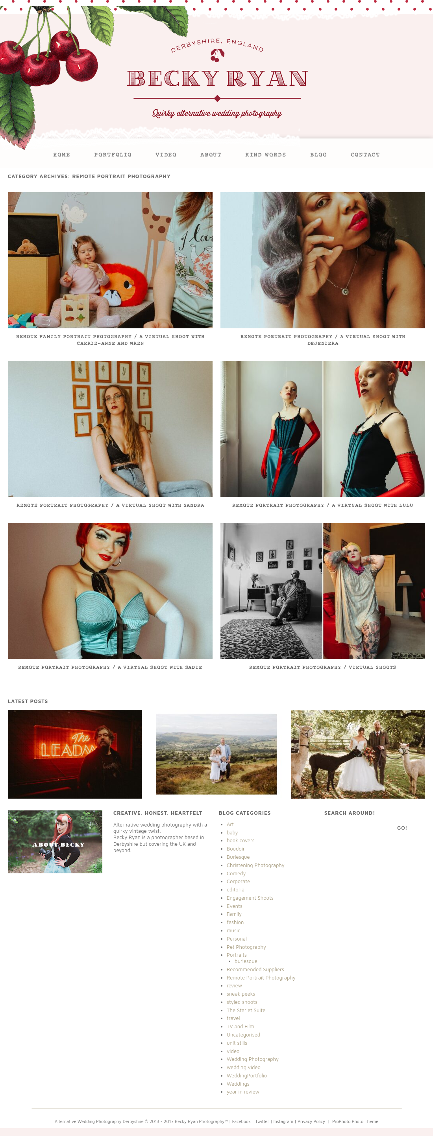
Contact (365, 155)
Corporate (238, 881)
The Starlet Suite (246, 1010)
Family (234, 914)
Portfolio (113, 155)
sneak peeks (241, 994)
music (233, 930)
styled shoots (242, 1002)
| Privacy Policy (309, 1121)
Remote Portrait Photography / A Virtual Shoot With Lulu (322, 506)
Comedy (236, 873)
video (233, 1051)
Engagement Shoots (250, 898)
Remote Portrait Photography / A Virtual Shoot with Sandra (110, 506)
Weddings (238, 1084)
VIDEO (166, 155)
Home (61, 155)
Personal (237, 938)
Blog (318, 155)
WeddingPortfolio (247, 1075)
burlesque (246, 961)
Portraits (237, 955)
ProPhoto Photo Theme (355, 1121)
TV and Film (240, 1026)
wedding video (244, 1067)
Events (234, 906)
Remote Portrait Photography (261, 977)
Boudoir (236, 848)
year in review (243, 1091)
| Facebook (240, 1121)
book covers (241, 840)
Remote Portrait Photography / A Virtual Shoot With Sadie (110, 668)
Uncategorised (243, 1034)
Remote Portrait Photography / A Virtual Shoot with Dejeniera (323, 341)
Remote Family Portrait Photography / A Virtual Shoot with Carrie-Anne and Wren (110, 341)
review (234, 985)
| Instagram (281, 1121)
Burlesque (238, 857)
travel (233, 1018)
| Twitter (261, 1121)
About (211, 155)
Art (230, 824)
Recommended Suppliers (255, 969)
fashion (235, 922)
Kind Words (266, 155)
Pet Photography (246, 947)
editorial (236, 889)
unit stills (237, 1043)
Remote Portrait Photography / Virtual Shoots (322, 668)
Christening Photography (256, 865)
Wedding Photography (253, 1059)
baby (232, 832)
